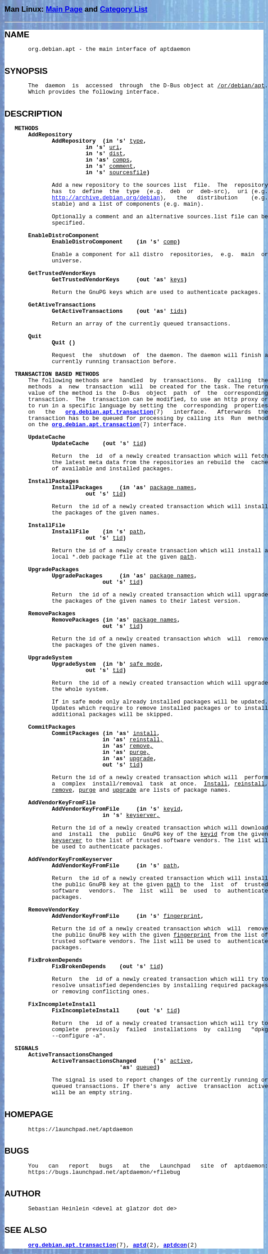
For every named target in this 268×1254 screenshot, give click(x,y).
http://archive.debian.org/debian (106, 198)
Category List (123, 9)
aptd (139, 1245)
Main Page (64, 9)
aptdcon (175, 1245)
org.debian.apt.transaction (109, 412)
